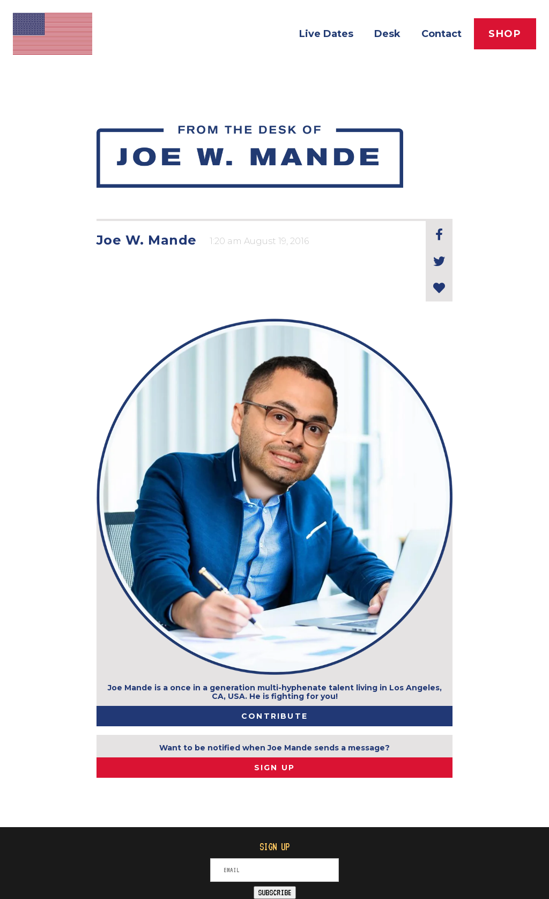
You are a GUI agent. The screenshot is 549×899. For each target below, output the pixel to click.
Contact (441, 34)
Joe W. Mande (147, 240)
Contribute (274, 716)
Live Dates (326, 34)
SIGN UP (274, 767)
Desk (387, 34)
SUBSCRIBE (275, 892)
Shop (505, 34)
